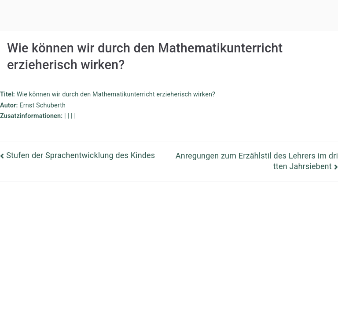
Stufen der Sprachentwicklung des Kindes (80, 155)
